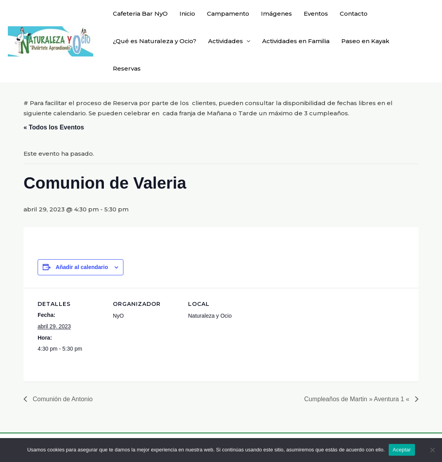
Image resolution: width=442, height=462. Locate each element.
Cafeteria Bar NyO (140, 13)
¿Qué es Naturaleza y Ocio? (154, 41)
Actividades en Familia (296, 41)
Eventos (316, 13)
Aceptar (402, 450)
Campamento (228, 13)
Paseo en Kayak (365, 41)
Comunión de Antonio (61, 399)
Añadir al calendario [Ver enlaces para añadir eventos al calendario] (82, 267)
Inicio (187, 13)
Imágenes (276, 13)
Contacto (354, 13)
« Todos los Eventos (54, 127)
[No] (432, 450)
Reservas (127, 68)
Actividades (225, 41)
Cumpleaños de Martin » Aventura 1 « (357, 399)
